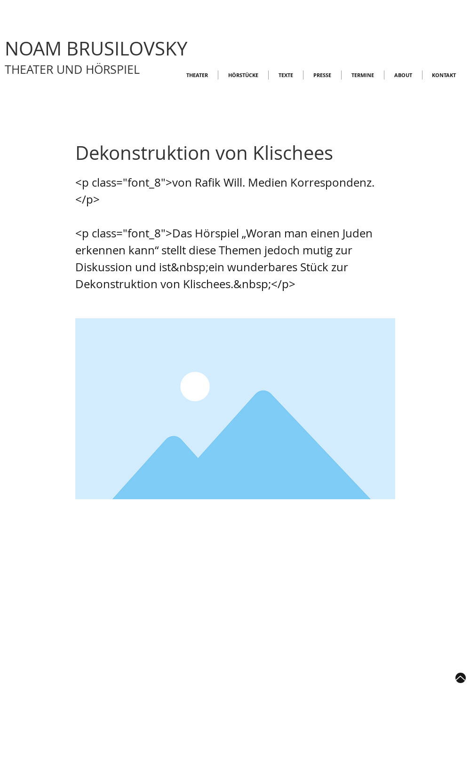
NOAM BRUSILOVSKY (96, 48)
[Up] (460, 678)
